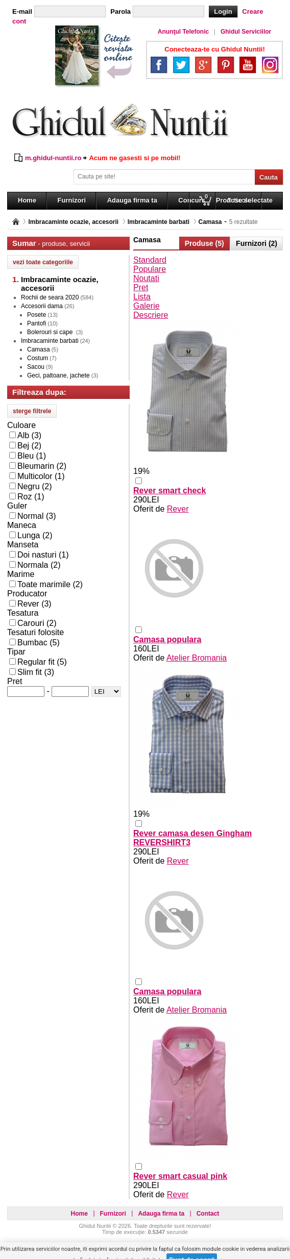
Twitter (181, 65)
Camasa (210, 221)
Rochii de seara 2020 (50, 297)
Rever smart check (169, 490)
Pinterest (226, 65)
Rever (178, 509)
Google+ (203, 65)
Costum (37, 358)
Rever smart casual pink (180, 1176)
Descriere (150, 315)
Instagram (270, 65)
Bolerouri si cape (51, 332)
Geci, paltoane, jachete (58, 375)
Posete (36, 314)
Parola (120, 11)
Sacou (35, 366)
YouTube (247, 65)
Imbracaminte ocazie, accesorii (73, 221)
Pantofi (36, 323)
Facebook (159, 65)
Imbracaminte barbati (158, 221)
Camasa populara (167, 639)
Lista (142, 296)
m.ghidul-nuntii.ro (53, 158)
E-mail (22, 11)
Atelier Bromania (196, 657)
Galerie (146, 305)
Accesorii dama (42, 306)
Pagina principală (15, 221)
